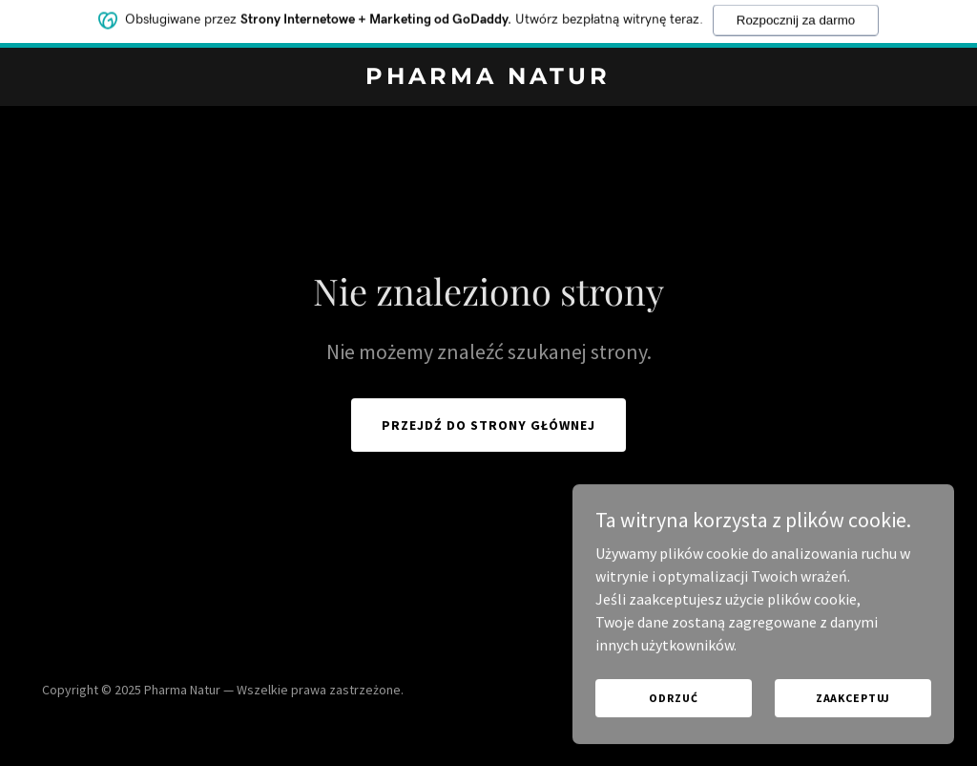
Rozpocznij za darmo (796, 16)
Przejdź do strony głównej (488, 425)
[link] (488, 78)
